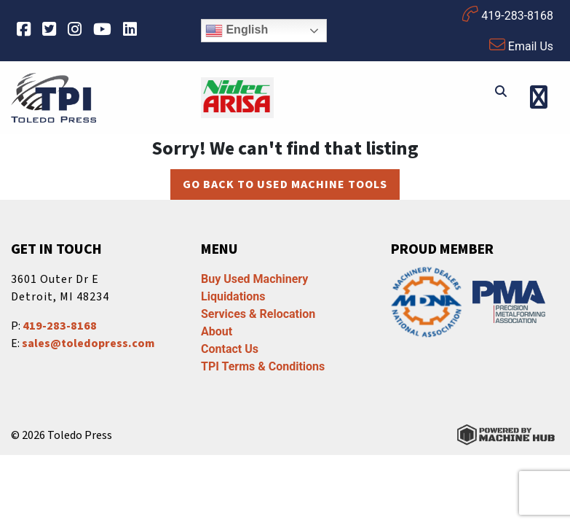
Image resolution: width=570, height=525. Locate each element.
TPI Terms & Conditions (263, 366)
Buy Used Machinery (254, 279)
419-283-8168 (507, 14)
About (216, 331)
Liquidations (233, 296)
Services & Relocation (258, 314)
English (236, 30)
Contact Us (229, 349)
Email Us (521, 44)
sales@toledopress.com (88, 343)
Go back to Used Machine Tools (285, 184)
